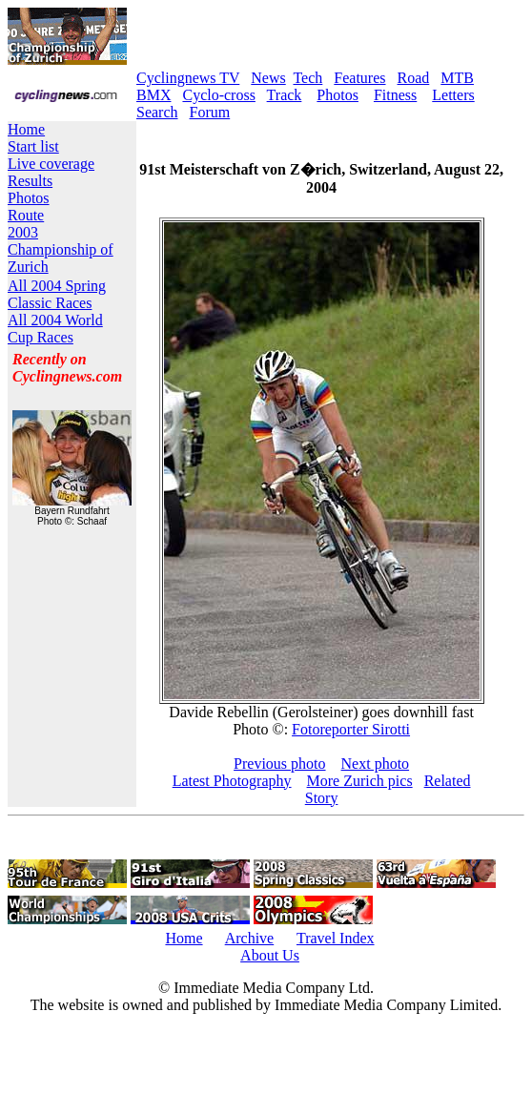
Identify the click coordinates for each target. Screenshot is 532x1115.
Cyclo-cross (218, 95)
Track (284, 95)
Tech (307, 78)
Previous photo (279, 763)
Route (26, 215)
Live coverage (51, 163)
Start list (33, 146)
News (268, 78)
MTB (457, 78)
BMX (153, 95)
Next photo (375, 763)
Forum (210, 112)
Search (157, 112)
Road (414, 78)
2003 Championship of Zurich (60, 249)
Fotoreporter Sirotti (351, 729)
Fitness (395, 95)
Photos (337, 95)
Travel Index (336, 938)
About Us (269, 955)
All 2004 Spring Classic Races (57, 294)
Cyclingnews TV (187, 78)
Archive (250, 938)
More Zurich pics (360, 781)
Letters (453, 95)
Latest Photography (232, 781)
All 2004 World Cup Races (55, 328)
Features (359, 78)
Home (26, 129)
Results (30, 181)
